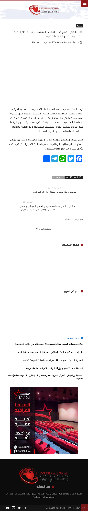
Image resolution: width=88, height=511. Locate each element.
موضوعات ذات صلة (74, 219)
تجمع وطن (58, 177)
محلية (79, 25)
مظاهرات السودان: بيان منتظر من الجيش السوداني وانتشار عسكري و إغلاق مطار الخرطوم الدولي (49, 205)
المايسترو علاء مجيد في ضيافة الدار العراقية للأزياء (54, 189)
